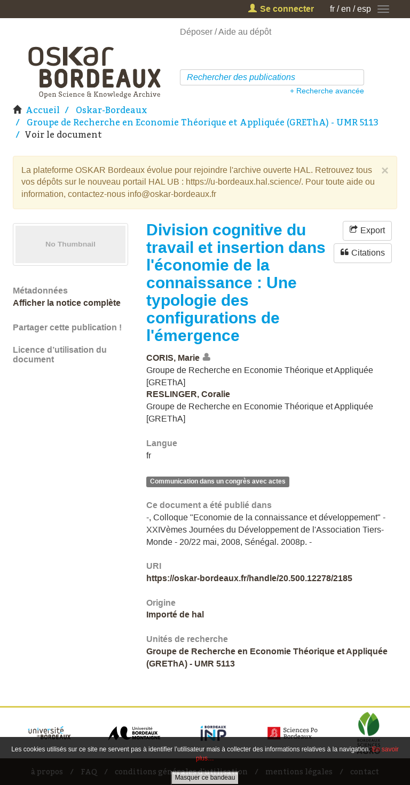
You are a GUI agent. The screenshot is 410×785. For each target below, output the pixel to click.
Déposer (196, 31)
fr (332, 8)
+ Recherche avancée (327, 90)
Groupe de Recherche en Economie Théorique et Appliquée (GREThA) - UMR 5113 (203, 122)
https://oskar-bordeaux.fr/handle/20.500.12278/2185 (249, 578)
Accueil (43, 110)
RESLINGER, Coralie (188, 394)
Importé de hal (175, 614)
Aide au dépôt (244, 31)
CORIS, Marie (173, 357)
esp (364, 8)
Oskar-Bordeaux (111, 110)
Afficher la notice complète (67, 302)
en (346, 8)
